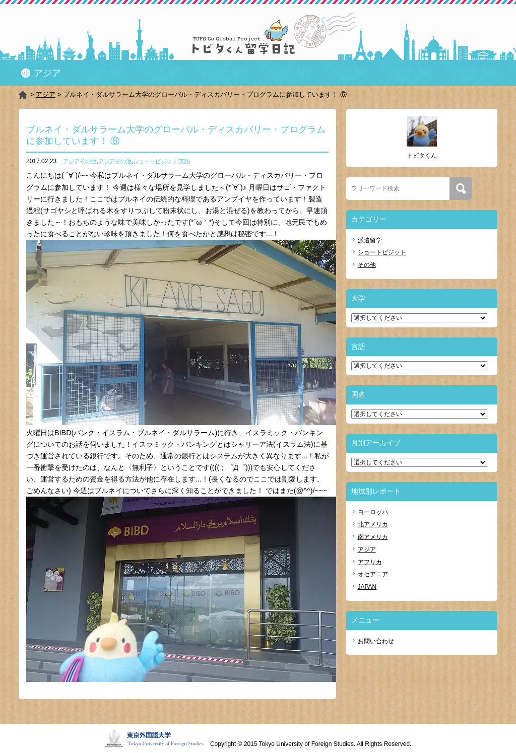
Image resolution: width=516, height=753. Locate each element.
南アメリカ (373, 536)
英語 (184, 161)
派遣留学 (370, 240)
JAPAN (367, 586)
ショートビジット (155, 161)
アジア (45, 94)
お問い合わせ (376, 641)
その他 (367, 264)
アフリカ (370, 562)
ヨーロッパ (373, 512)
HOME (23, 95)
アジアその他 (79, 161)
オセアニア (373, 574)
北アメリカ (373, 524)
